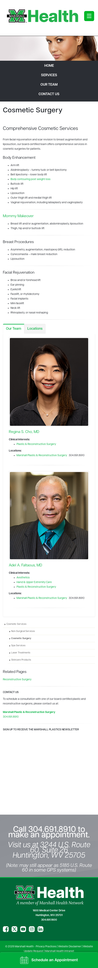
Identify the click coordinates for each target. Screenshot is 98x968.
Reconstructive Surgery (17, 679)
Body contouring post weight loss (30, 179)
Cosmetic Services (16, 624)
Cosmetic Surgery (21, 638)
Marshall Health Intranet (59, 951)
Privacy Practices (46, 946)
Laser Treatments (20, 653)
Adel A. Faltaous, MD (25, 565)
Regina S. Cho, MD (24, 432)
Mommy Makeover (18, 216)
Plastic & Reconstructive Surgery (36, 444)
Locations (35, 329)
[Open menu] (89, 16)
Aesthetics (23, 577)
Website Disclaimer (69, 946)
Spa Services (18, 645)
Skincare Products (21, 660)
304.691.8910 (11, 716)
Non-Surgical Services (23, 631)
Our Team (13, 329)
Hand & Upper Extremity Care (34, 582)
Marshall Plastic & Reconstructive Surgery (42, 455)
